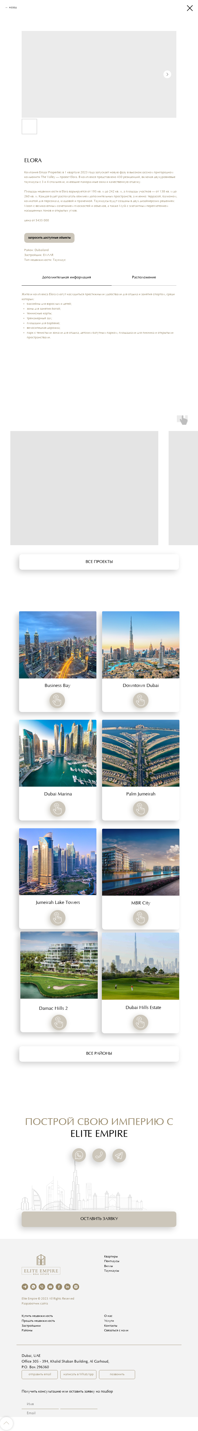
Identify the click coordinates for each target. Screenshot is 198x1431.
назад (13, 7)
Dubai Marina (58, 794)
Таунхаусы (111, 1270)
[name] (77, 1404)
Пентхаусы (111, 1261)
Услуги (109, 1321)
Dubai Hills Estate (143, 1008)
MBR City (140, 903)
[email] (50, 1287)
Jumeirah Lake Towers (58, 903)
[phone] (42, 1287)
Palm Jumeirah (140, 794)
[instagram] (76, 1287)
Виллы (108, 1266)
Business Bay (57, 686)
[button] (99, 562)
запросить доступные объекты (49, 237)
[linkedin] (67, 1287)
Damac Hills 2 (53, 1008)
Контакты (110, 1325)
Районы (27, 1330)
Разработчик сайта (35, 1303)
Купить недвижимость (37, 1316)
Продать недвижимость (38, 1321)
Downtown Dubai (141, 686)
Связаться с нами (116, 1330)
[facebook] (59, 1287)
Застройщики (31, 1325)
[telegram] (25, 1287)
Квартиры (111, 1256)
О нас (108, 1316)
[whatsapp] (33, 1287)
